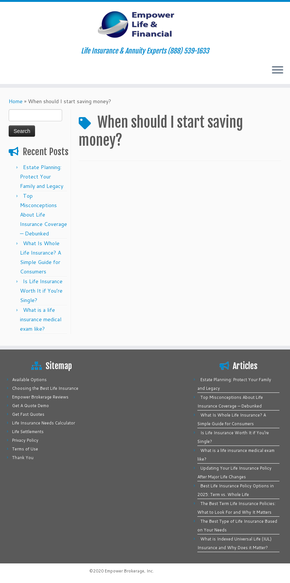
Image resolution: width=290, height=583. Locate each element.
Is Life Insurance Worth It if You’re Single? (41, 291)
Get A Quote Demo (30, 406)
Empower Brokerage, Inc (129, 571)
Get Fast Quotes (28, 414)
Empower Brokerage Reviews (40, 397)
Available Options (29, 380)
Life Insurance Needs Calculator (43, 423)
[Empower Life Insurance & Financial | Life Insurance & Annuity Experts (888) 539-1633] (145, 24)
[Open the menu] (277, 70)
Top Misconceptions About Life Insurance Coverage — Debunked (43, 214)
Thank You (23, 458)
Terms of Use (25, 449)
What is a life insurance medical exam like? (40, 319)
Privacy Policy (25, 440)
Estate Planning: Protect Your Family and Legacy (41, 176)
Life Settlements (28, 432)
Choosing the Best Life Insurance (45, 388)
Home (16, 101)
